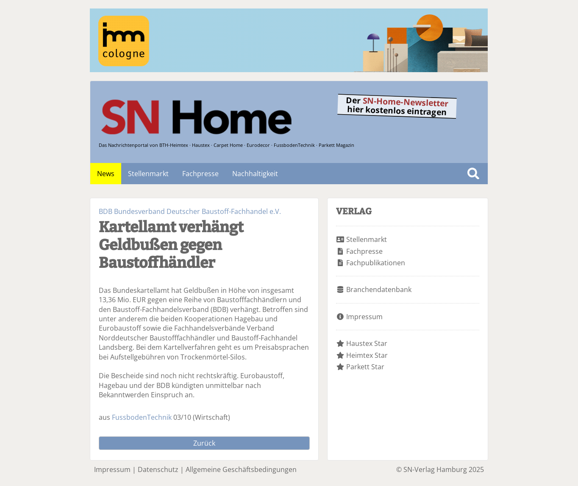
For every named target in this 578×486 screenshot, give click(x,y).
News (105, 173)
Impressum (364, 316)
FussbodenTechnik (142, 417)
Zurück (204, 443)
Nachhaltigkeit (255, 173)
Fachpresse (200, 173)
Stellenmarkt (148, 173)
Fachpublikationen (375, 262)
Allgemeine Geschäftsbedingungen (241, 469)
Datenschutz (158, 469)
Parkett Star (365, 366)
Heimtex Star (367, 355)
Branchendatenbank (378, 289)
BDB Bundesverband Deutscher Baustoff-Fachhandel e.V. (190, 211)
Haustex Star (366, 343)
